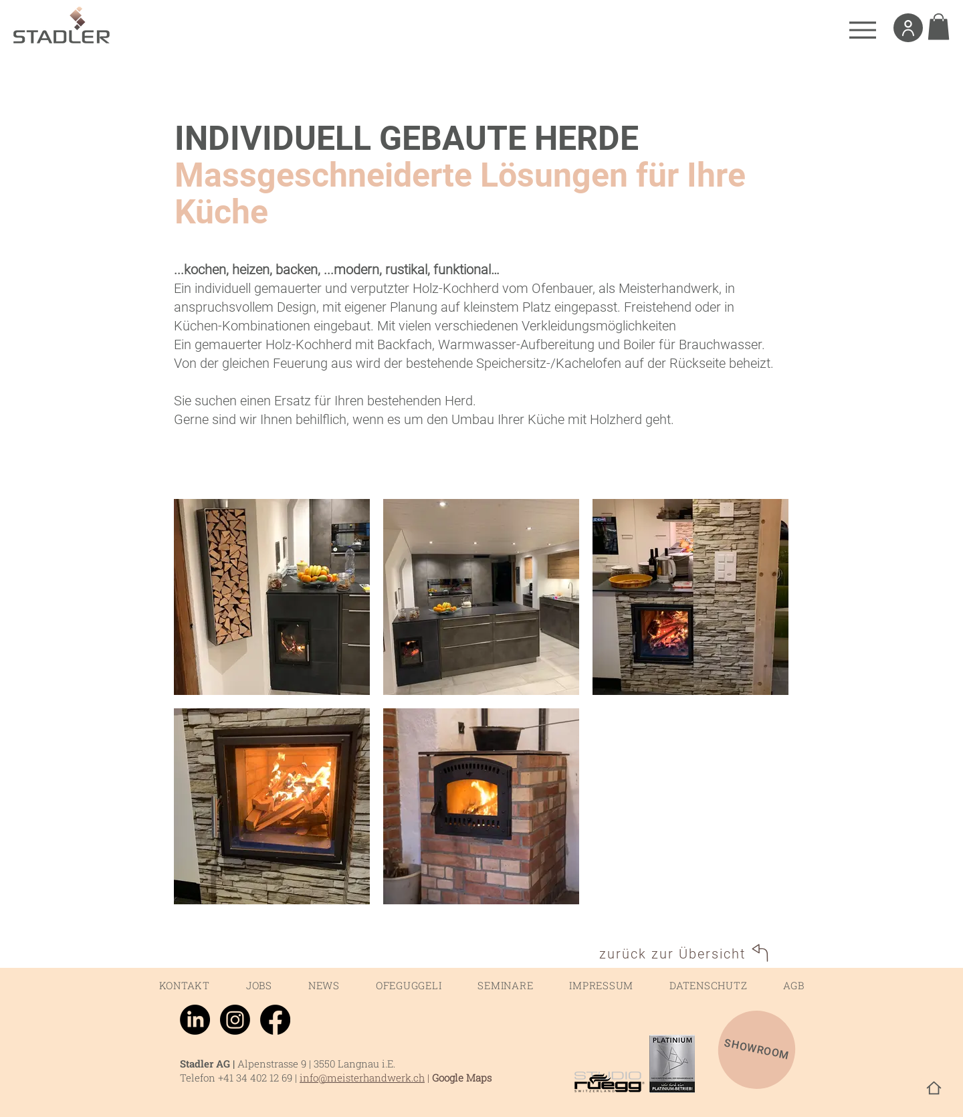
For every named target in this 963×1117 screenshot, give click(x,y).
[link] (939, 26)
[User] (908, 27)
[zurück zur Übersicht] (685, 953)
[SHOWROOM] (757, 1050)
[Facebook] (275, 1020)
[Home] (934, 1088)
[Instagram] (235, 1020)
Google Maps (462, 1077)
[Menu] (862, 29)
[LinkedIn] (195, 1020)
